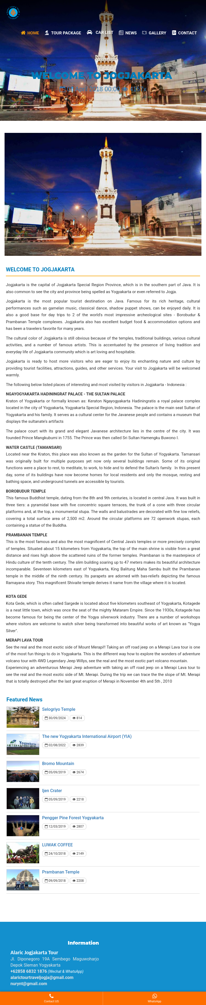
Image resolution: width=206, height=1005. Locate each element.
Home (30, 32)
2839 (78, 745)
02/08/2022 (55, 745)
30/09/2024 (55, 718)
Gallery (154, 32)
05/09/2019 (55, 772)
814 (77, 718)
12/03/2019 (55, 826)
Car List (99, 32)
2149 (78, 853)
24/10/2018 (55, 853)
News (128, 32)
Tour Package (63, 32)
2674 (78, 772)
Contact (184, 32)
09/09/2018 (55, 881)
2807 (78, 826)
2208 (78, 881)
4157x (134, 89)
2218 (78, 799)
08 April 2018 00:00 (90, 89)
